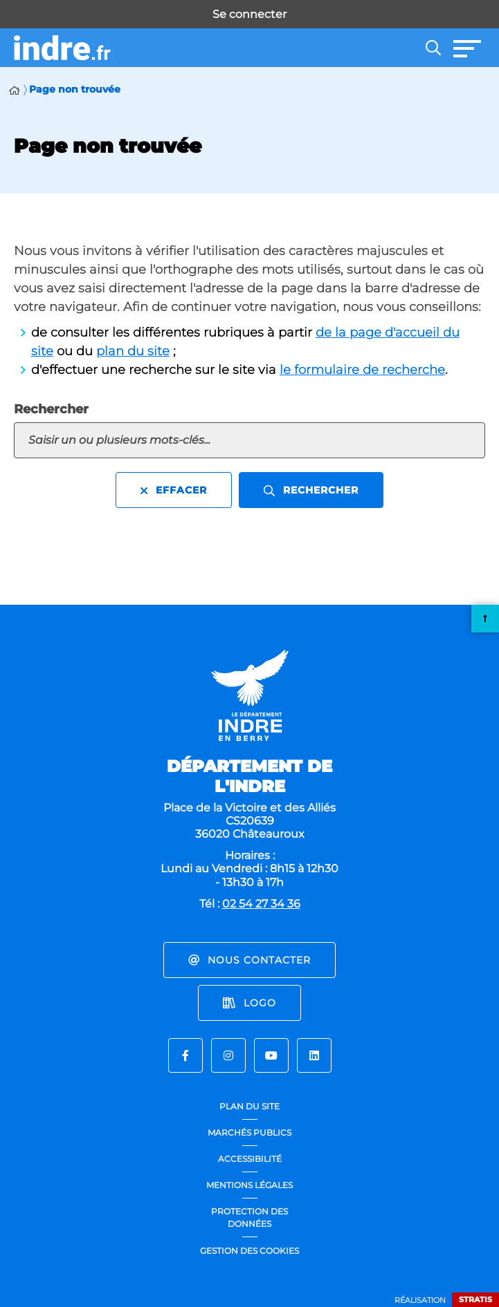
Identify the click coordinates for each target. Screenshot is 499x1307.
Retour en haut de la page (485, 618)
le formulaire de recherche (362, 369)
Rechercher (51, 409)
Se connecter (249, 14)
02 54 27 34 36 (261, 903)
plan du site (133, 351)
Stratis (475, 1299)
